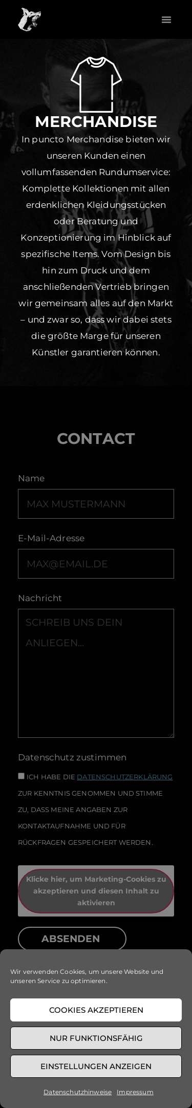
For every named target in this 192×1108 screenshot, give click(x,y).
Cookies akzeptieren (96, 1010)
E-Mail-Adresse (51, 538)
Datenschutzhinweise (78, 1092)
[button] (166, 19)
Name (31, 478)
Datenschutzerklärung (125, 776)
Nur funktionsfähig (96, 1038)
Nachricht (40, 598)
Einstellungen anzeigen (96, 1066)
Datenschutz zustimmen (72, 757)
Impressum (135, 1092)
